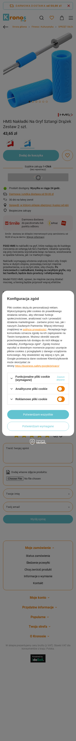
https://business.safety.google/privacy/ (37, 365)
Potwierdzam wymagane (38, 426)
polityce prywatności (34, 329)
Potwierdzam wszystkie (38, 414)
